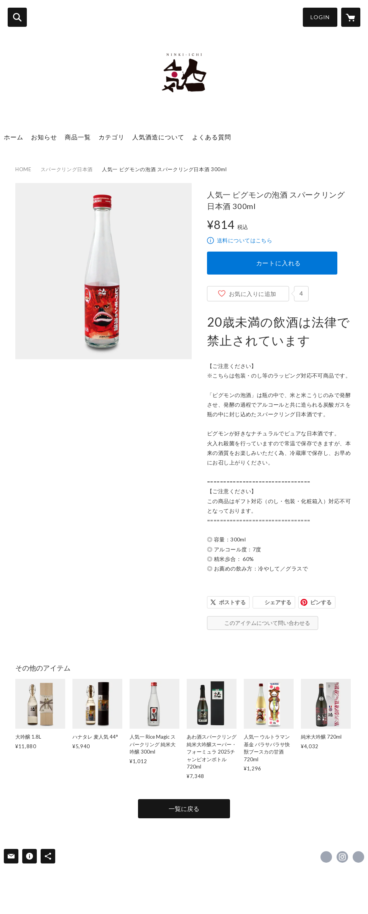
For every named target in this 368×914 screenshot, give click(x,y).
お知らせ (44, 137)
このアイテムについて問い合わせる (267, 623)
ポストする (232, 602)
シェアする (277, 602)
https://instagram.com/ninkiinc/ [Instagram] (342, 857)
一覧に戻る (184, 808)
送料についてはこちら (244, 240)
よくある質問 (211, 137)
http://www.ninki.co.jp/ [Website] (358, 857)
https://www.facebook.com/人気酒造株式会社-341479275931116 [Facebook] (326, 857)
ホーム (13, 137)
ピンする (321, 602)
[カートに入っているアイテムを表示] (350, 17)
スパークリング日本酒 (67, 169)
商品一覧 (78, 137)
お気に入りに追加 (252, 293)
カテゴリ (112, 137)
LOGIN (320, 17)
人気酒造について (158, 137)
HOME (23, 169)
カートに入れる (278, 263)
